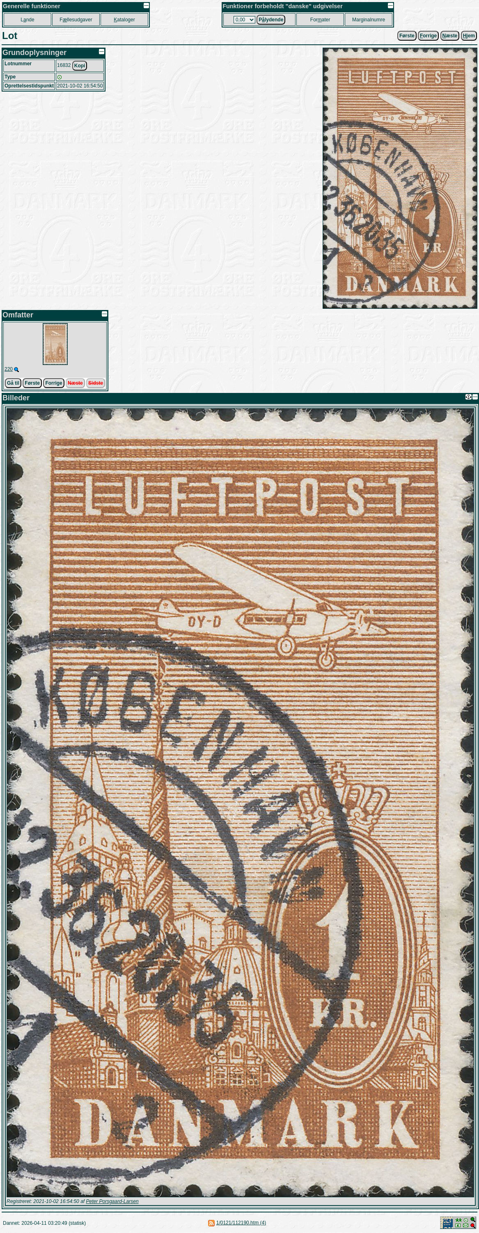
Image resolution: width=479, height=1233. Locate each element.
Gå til (13, 383)
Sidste (95, 383)
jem (469, 36)
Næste (75, 383)
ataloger (124, 20)
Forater (320, 20)
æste (450, 36)
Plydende (271, 20)
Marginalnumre (368, 20)
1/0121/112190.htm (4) (241, 1223)
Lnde (27, 20)
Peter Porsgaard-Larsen (112, 1201)
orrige (428, 36)
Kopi (79, 66)
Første (407, 36)
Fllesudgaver (76, 20)
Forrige (53, 383)
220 (9, 369)
